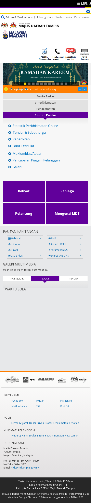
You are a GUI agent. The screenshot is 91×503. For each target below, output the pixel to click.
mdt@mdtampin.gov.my (25, 467)
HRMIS (52, 238)
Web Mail (14, 238)
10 (62, 84)
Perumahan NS (57, 250)
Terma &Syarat (19, 423)
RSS (38, 406)
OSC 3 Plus (15, 255)
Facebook (17, 400)
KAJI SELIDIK (17, 278)
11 (66, 84)
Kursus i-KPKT (57, 244)
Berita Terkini (45, 96)
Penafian (74, 423)
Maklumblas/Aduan (27, 153)
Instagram (66, 400)
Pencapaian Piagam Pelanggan (36, 160)
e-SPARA (14, 244)
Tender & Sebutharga (29, 132)
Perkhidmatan (45, 109)
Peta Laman (81, 17)
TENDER (73, 278)
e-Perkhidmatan (45, 102)
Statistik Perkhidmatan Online (35, 125)
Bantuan (59, 435)
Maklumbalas (19, 406)
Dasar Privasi (36, 423)
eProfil (13, 250)
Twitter (40, 400)
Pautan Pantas (45, 115)
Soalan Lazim (63, 17)
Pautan (49, 435)
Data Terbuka (23, 145)
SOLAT (50, 278)
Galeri (17, 167)
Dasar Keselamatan (57, 423)
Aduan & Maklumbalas (20, 17)
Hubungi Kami (44, 17)
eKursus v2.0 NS (58, 255)
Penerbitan (21, 139)
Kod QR (64, 406)
